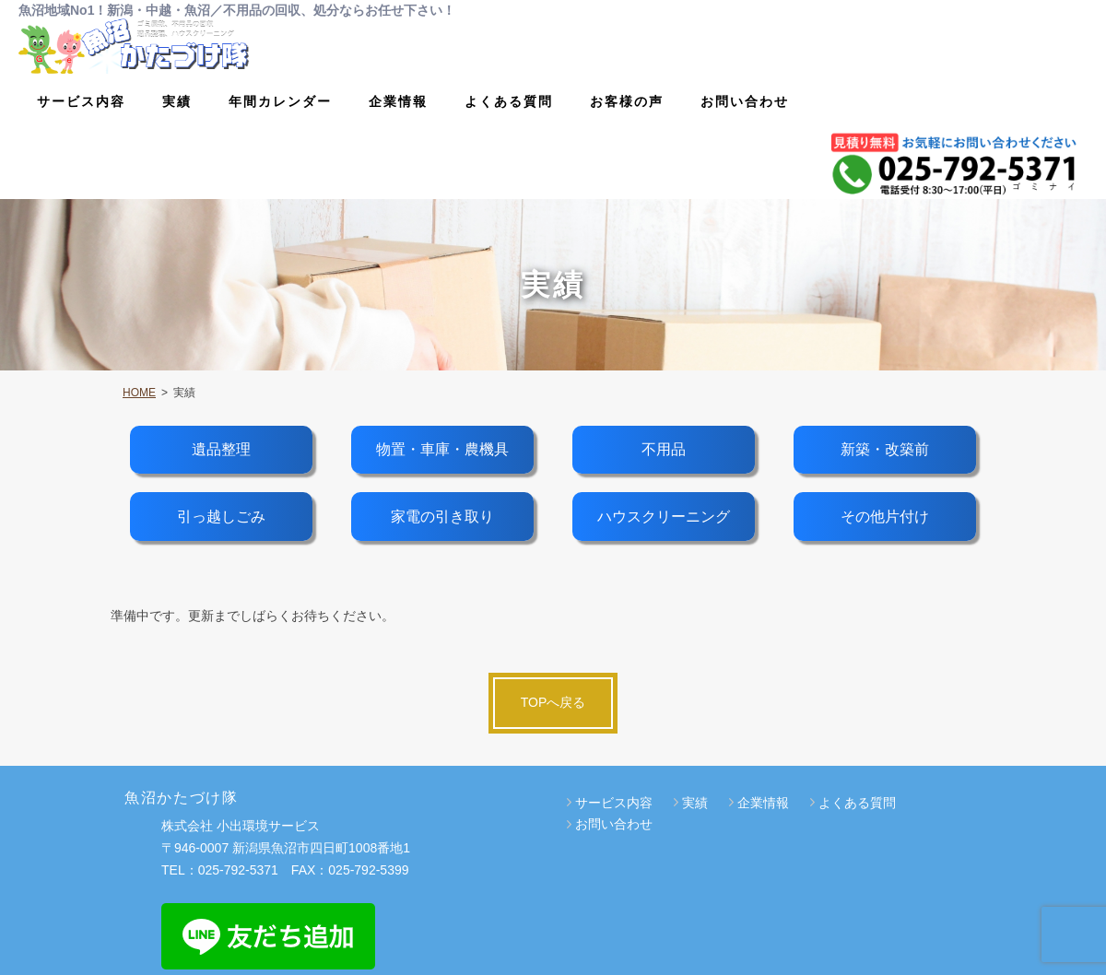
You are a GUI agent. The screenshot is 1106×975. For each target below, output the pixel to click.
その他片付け (885, 463)
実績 (453, 46)
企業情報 (674, 46)
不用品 (663, 395)
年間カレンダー (556, 46)
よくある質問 (785, 46)
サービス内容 (357, 46)
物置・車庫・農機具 (442, 395)
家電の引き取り (442, 463)
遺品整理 (221, 395)
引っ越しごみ (221, 463)
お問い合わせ (1021, 46)
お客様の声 (903, 46)
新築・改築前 (885, 395)
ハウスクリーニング (663, 463)
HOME (139, 337)
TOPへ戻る (553, 648)
